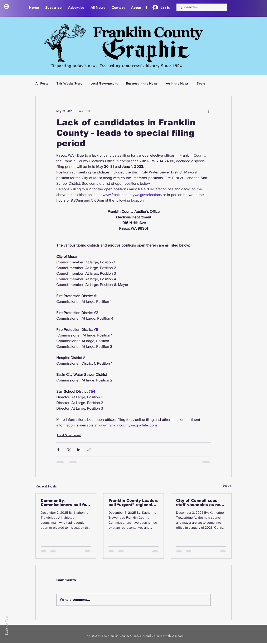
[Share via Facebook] (58, 449)
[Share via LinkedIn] (79, 449)
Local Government (104, 83)
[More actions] (208, 110)
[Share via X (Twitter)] (69, 449)
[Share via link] (89, 449)
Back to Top (6, 626)
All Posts (41, 83)
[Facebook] (146, 7)
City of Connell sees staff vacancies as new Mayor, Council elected (200, 502)
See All (227, 485)
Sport (201, 83)
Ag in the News (177, 83)
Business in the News (141, 83)
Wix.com (178, 636)
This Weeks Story (69, 83)
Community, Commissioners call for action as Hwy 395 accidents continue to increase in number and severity (65, 502)
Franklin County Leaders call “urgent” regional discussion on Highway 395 (133, 502)
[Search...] (201, 7)
